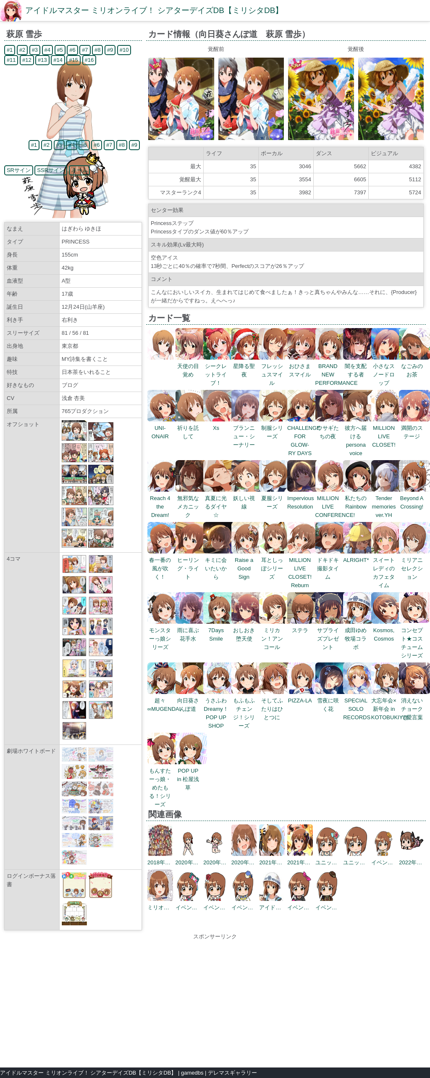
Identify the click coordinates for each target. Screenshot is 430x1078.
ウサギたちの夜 (331, 428)
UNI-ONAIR (163, 428)
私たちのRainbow (359, 498)
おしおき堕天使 (247, 630)
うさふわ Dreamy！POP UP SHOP (219, 709)
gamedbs (192, 1073)
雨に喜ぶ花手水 (191, 630)
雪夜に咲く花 (331, 700)
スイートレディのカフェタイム (387, 568)
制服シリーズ (275, 428)
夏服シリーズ (275, 498)
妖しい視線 (247, 498)
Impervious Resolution (303, 498)
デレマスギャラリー (232, 1073)
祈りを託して (191, 428)
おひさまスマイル (303, 366)
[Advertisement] (215, 1000)
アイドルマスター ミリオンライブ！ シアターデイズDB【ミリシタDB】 (154, 10)
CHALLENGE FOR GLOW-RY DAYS (303, 436)
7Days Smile (219, 630)
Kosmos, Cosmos (387, 630)
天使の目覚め (191, 366)
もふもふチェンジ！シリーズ (247, 709)
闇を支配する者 (359, 366)
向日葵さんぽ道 (191, 700)
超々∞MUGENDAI (164, 700)
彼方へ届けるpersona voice (359, 436)
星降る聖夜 (247, 366)
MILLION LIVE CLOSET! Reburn (303, 568)
